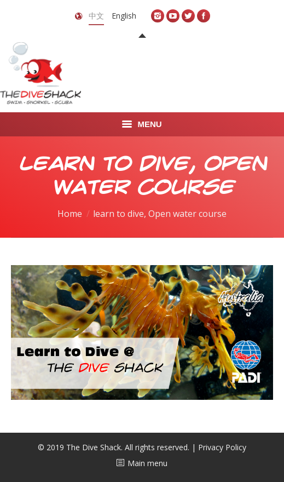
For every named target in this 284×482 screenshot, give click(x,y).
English (124, 15)
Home (69, 214)
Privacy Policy (222, 447)
